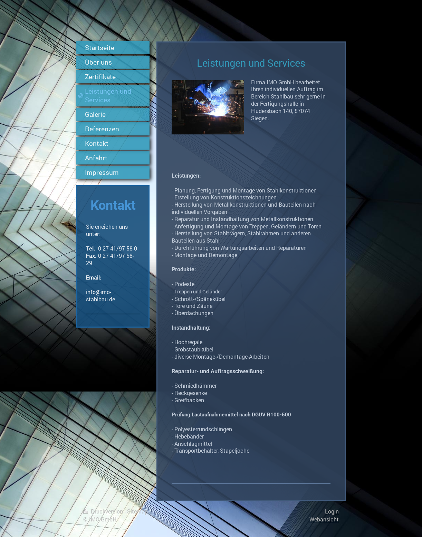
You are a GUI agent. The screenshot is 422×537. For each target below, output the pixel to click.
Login (332, 511)
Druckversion (103, 511)
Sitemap (137, 511)
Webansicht (324, 519)
